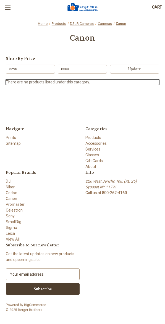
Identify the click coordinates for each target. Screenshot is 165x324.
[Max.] (82, 69)
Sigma (11, 227)
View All (13, 239)
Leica (10, 233)
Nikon (10, 187)
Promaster (15, 204)
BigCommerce (35, 305)
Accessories (96, 143)
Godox (11, 193)
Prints (11, 137)
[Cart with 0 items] (157, 7)
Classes (92, 155)
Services (92, 149)
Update (134, 69)
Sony (10, 216)
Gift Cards (94, 161)
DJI (8, 181)
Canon (11, 198)
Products (93, 137)
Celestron (14, 210)
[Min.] (30, 69)
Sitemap (13, 143)
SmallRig (13, 222)
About (90, 166)
